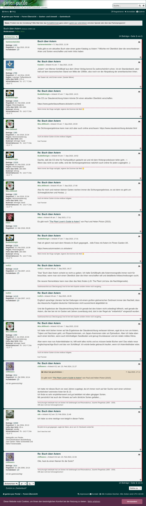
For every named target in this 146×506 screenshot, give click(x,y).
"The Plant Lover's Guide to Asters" (64, 221)
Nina (22, 31)
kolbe (17, 31)
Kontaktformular (53, 23)
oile (7, 420)
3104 (15, 226)
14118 (15, 269)
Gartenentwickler (13, 42)
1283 (15, 45)
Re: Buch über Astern (49, 61)
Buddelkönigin (12, 98)
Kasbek (9, 70)
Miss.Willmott (11, 129)
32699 (15, 423)
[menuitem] (13, 12)
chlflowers (10, 372)
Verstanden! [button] (132, 502)
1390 (15, 133)
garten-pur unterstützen (78, 23)
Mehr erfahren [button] (94, 501)
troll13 (8, 265)
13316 (15, 101)
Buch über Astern (12, 28)
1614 (15, 375)
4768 (15, 73)
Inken (8, 223)
